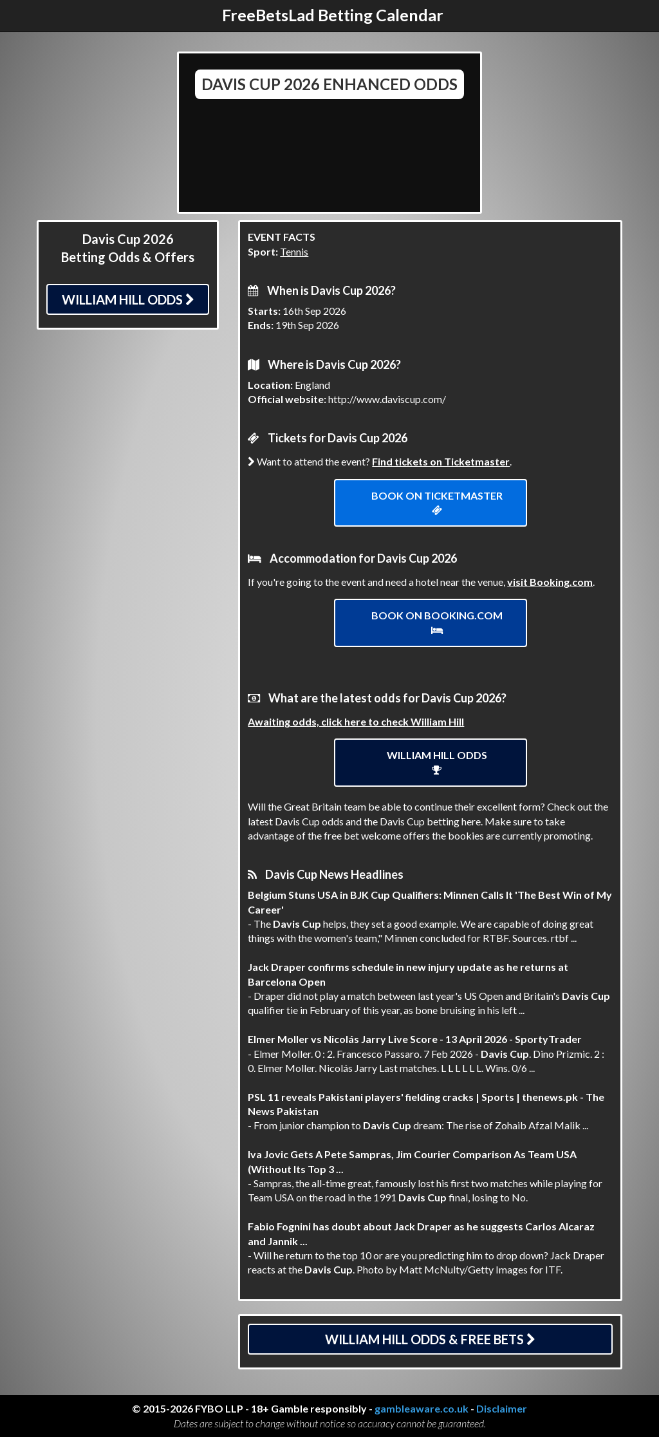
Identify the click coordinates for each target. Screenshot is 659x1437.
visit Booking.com (550, 582)
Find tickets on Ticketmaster (441, 461)
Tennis (294, 251)
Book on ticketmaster (437, 502)
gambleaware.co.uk (422, 1408)
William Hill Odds (128, 299)
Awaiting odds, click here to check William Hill (356, 721)
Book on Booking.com (437, 622)
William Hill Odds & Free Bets (430, 1339)
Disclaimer (501, 1408)
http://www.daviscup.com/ (387, 399)
